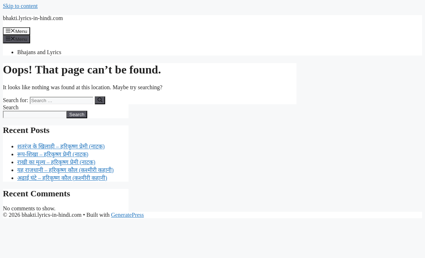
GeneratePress (127, 215)
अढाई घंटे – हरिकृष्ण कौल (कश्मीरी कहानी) (62, 178)
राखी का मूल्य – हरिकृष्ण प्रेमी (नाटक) (56, 162)
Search (11, 107)
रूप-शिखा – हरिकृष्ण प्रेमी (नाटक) (52, 154)
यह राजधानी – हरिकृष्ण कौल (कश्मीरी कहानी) (65, 170)
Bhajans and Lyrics (39, 52)
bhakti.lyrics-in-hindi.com (33, 18)
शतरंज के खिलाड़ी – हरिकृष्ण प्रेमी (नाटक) (61, 146)
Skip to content (20, 6)
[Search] (100, 100)
